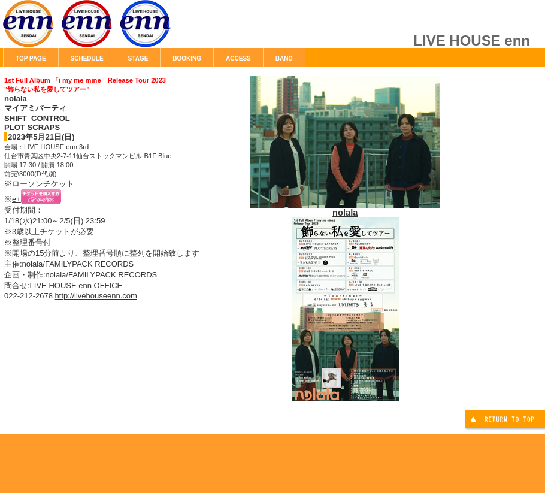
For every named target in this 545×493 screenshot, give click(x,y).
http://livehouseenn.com (96, 295)
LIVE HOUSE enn (137, 30)
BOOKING (186, 58)
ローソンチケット (43, 183)
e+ (16, 199)
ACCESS (238, 58)
